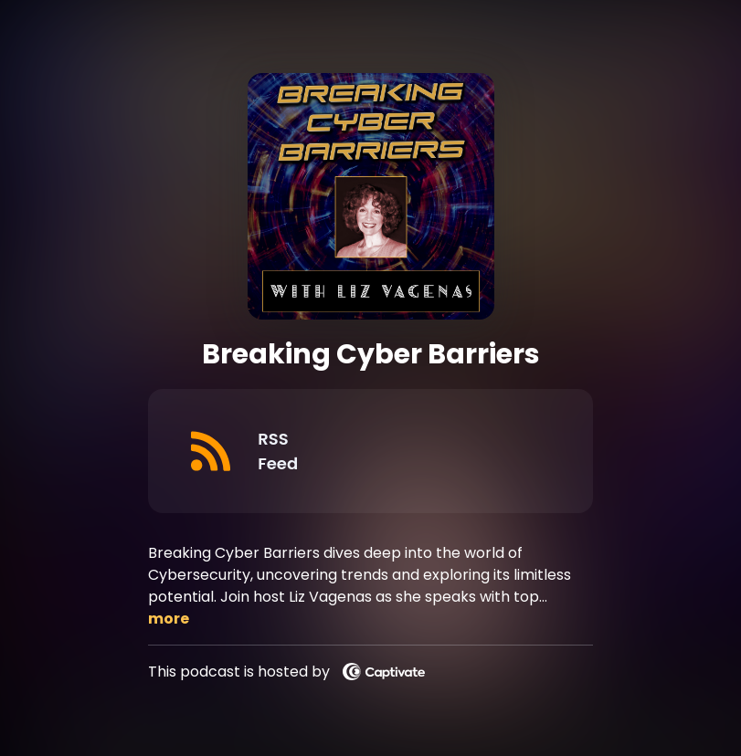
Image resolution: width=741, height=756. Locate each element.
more (168, 618)
